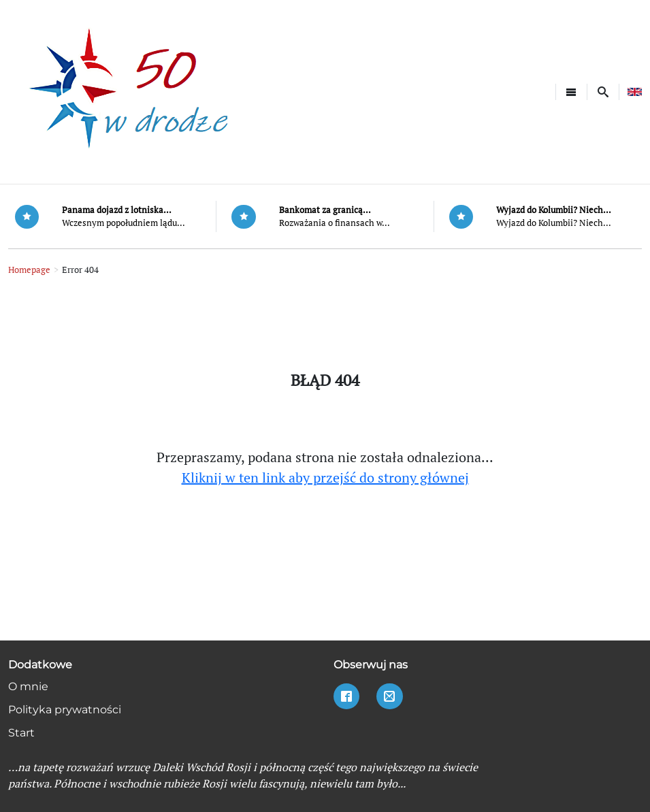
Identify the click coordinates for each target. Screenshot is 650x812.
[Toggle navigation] (571, 92)
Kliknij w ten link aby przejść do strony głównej (325, 477)
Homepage (29, 270)
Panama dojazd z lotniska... (117, 210)
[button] (603, 91)
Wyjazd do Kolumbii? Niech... (553, 210)
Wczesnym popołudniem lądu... (123, 223)
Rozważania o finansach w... (334, 223)
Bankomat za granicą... (325, 210)
